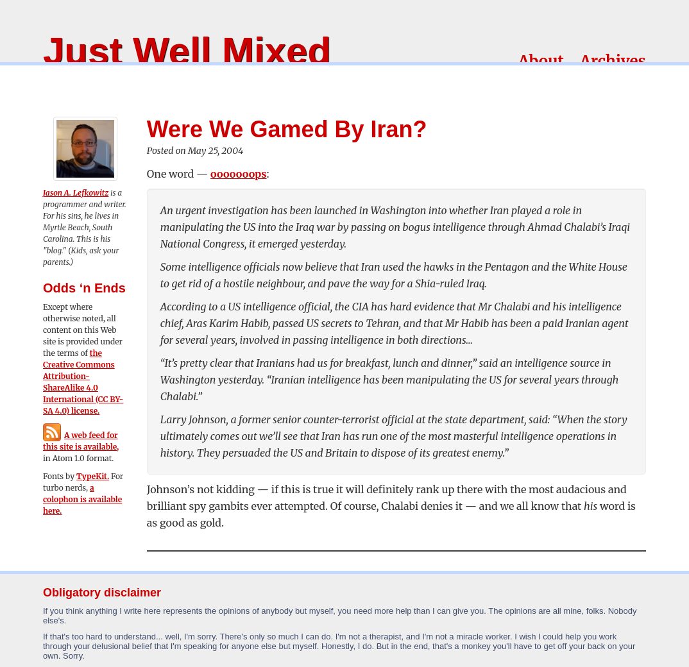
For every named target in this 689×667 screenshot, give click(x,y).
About (541, 61)
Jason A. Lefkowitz (75, 193)
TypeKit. (92, 476)
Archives (613, 61)
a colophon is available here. (82, 499)
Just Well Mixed (187, 51)
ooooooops (238, 173)
